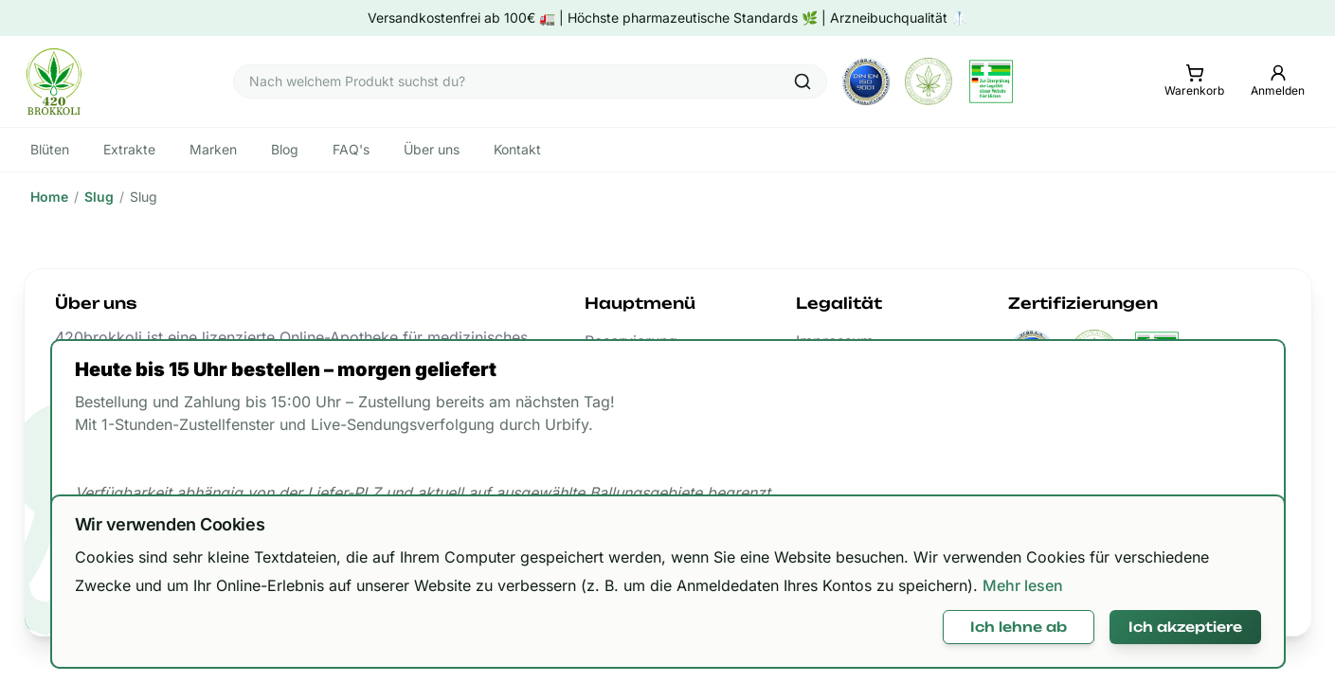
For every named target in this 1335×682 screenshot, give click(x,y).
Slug (99, 196)
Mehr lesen (1023, 585)
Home (49, 196)
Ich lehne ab (1018, 627)
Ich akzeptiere (1185, 627)
